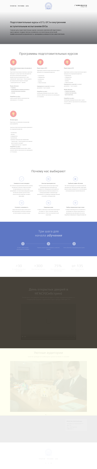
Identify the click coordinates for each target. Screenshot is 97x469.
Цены (27, 6)
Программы (21, 6)
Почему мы (13, 6)
